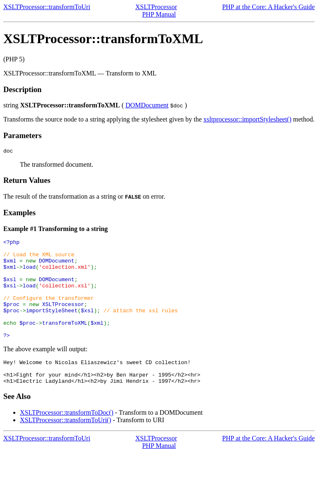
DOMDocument (147, 105)
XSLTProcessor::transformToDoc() (66, 438)
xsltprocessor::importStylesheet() (247, 119)
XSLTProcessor (156, 6)
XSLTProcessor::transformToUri (46, 6)
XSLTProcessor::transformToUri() (65, 446)
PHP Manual (159, 14)
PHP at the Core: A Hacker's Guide (268, 6)
